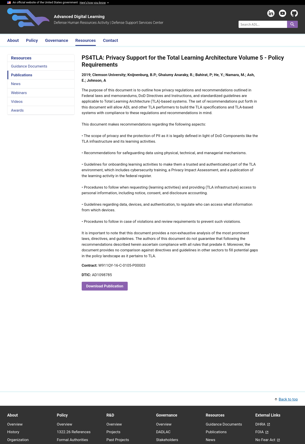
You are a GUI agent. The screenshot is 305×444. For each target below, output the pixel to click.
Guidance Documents (29, 66)
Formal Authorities (72, 439)
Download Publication (104, 286)
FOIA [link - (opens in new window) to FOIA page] (260, 432)
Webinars (19, 92)
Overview (15, 424)
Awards (17, 110)
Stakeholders (167, 439)
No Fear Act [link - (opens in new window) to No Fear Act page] (265, 439)
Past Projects (117, 439)
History (13, 432)
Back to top (288, 399)
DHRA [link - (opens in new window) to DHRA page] (260, 424)
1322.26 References (73, 432)
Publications (21, 75)
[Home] (28, 24)
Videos (17, 101)
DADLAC (163, 432)
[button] (152, 399)
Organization (18, 439)
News (16, 83)
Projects (113, 432)
